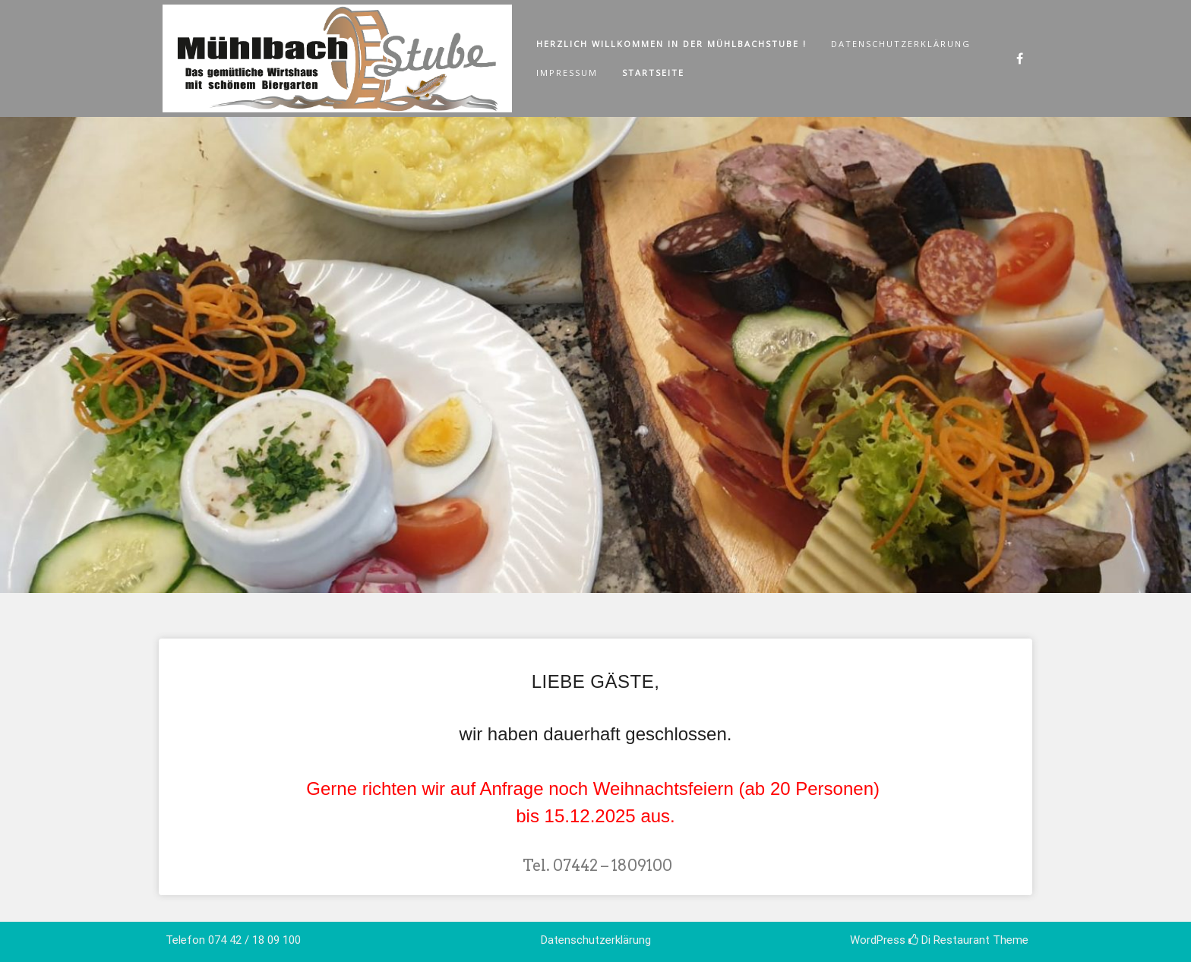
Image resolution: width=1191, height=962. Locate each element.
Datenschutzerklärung (901, 43)
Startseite (653, 72)
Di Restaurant (949, 940)
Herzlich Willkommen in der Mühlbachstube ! (671, 43)
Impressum (567, 72)
